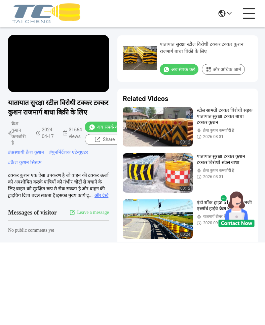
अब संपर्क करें (105, 127)
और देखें (101, 195)
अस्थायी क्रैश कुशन (27, 152)
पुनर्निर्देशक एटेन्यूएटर (70, 152)
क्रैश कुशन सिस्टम (26, 162)
